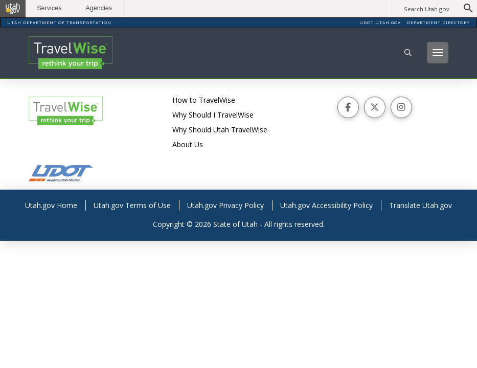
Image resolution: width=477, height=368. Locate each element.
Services (51, 8)
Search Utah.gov (426, 9)
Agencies (100, 8)
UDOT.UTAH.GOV (380, 22)
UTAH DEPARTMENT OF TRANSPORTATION (59, 22)
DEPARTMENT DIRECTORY (438, 22)
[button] (408, 52)
